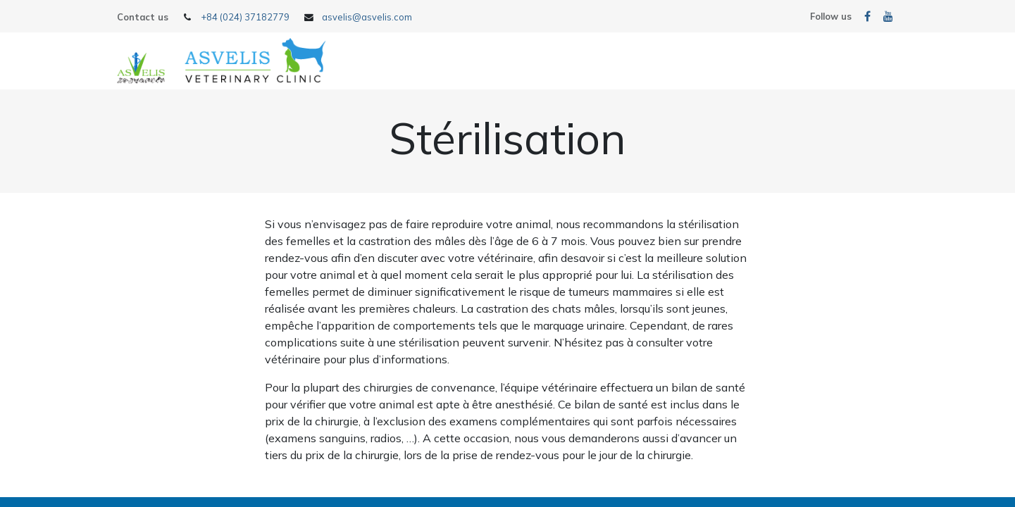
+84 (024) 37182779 (245, 17)
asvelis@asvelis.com (367, 17)
